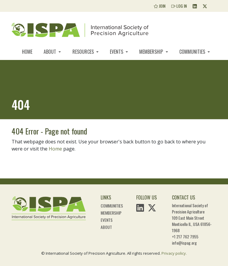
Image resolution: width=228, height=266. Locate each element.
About (50, 51)
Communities (192, 51)
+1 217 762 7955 (185, 236)
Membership (151, 51)
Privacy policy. (174, 253)
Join (159, 6)
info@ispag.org (184, 243)
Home (27, 51)
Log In (179, 6)
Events (117, 51)
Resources (83, 51)
